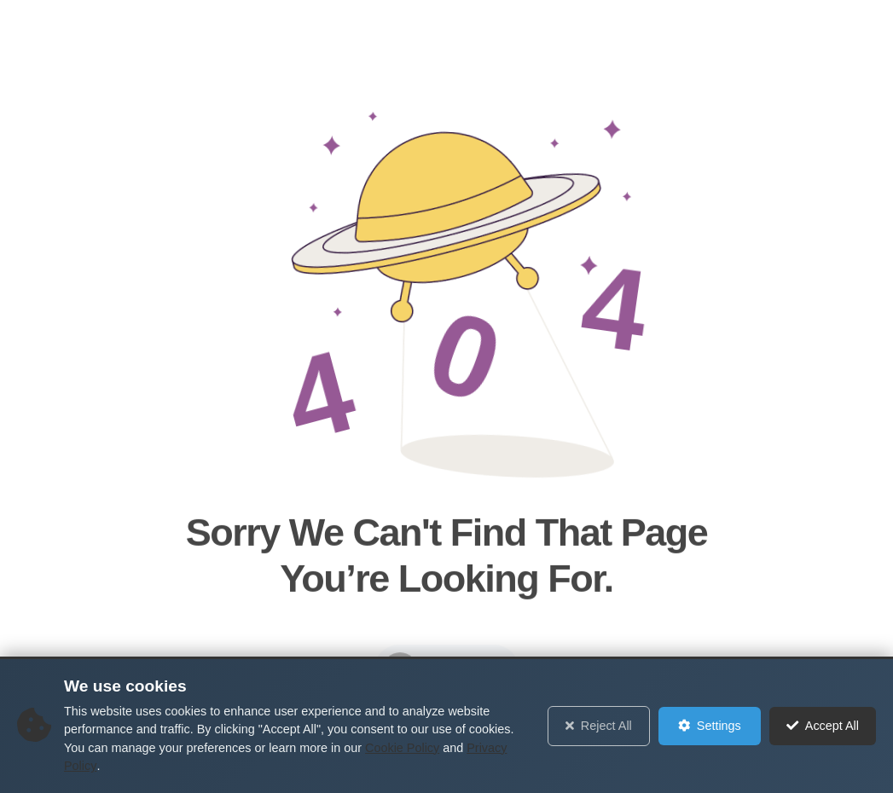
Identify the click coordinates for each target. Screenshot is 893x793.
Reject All (598, 725)
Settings (709, 725)
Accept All (822, 725)
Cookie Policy (402, 748)
